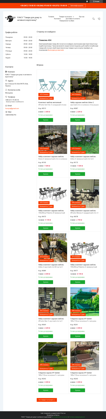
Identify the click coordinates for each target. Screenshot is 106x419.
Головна (51, 17)
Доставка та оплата (73, 18)
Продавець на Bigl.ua (53, 415)
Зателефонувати (77, 6)
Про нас (81, 17)
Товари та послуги (65, 17)
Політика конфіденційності (77, 417)
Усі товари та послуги (46, 400)
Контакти (57, 18)
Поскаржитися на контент (60, 417)
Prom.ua (63, 413)
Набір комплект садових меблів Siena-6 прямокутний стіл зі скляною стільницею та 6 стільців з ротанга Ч (52, 159)
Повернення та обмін (67, 21)
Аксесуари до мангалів (56, 50)
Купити (45, 120)
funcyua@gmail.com (12, 108)
